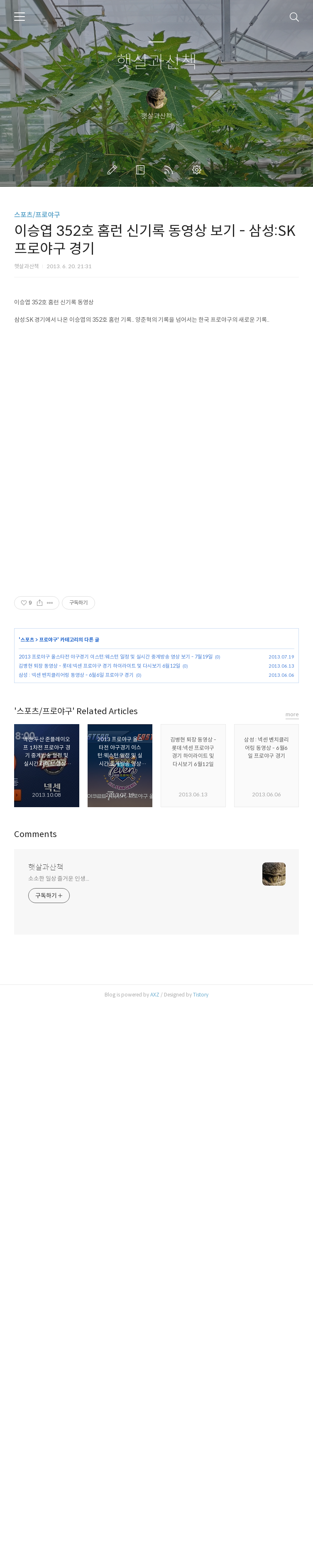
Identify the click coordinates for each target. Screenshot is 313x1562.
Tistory (200, 1551)
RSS (170, 170)
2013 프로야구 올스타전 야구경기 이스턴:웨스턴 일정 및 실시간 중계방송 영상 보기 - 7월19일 (116, 1039)
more (292, 1271)
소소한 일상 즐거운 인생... (58, 1435)
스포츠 (27, 1021)
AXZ (154, 1551)
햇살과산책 (156, 62)
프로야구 (48, 1021)
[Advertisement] (156, 348)
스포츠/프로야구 (37, 215)
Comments (35, 1391)
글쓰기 (114, 170)
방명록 (142, 170)
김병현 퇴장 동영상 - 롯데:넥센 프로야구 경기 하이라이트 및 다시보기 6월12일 (99, 1048)
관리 (198, 170)
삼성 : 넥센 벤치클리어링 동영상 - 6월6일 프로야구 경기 (76, 1057)
